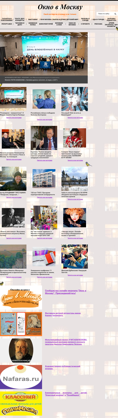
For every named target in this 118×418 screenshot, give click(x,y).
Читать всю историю (14, 118)
